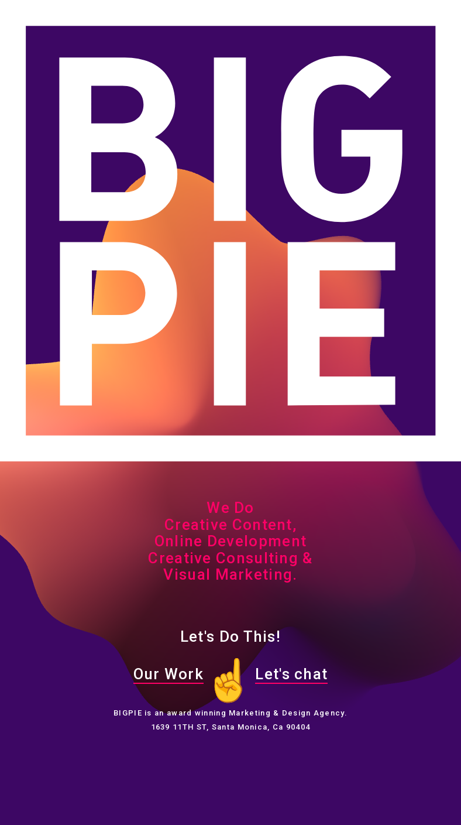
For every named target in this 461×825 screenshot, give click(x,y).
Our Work (168, 674)
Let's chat (291, 674)
